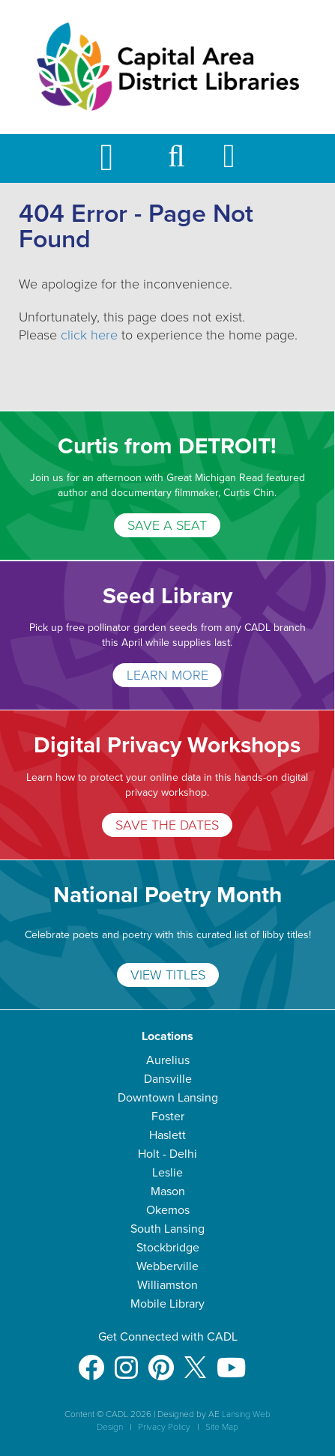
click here (89, 335)
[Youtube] (231, 1360)
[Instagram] (126, 1360)
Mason (168, 1191)
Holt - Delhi (167, 1154)
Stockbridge (167, 1247)
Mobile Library (167, 1303)
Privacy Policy (164, 1427)
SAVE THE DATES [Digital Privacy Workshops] (167, 825)
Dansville (168, 1079)
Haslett (167, 1135)
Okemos (168, 1210)
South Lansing (167, 1228)
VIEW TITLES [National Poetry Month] (167, 975)
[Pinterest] (161, 1360)
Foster (167, 1116)
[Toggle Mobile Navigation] (119, 158)
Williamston (167, 1285)
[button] (176, 163)
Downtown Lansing (168, 1097)
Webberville (167, 1266)
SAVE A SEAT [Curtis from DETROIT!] (167, 525)
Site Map (221, 1427)
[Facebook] (91, 1360)
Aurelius (168, 1060)
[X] (195, 1360)
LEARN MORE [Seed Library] (167, 675)
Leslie (167, 1172)
